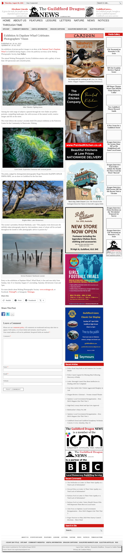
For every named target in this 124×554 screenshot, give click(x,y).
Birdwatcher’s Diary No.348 (76, 410)
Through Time (12, 25)
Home (6, 20)
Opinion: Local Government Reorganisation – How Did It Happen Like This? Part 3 (84, 511)
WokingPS (13, 292)
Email (5, 374)
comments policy (18, 327)
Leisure (51, 20)
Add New (87, 547)
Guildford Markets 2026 (77, 29)
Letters (65, 20)
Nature (79, 20)
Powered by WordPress (97, 547)
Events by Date (36, 537)
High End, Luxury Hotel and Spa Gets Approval (83, 405)
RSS (116, 542)
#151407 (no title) (12, 542)
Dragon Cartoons (57, 29)
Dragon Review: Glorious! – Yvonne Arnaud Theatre (84, 394)
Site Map (6, 29)
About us (19, 20)
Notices (103, 20)
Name (5, 367)
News (91, 20)
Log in (78, 547)
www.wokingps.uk (46, 290)
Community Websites (20, 29)
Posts (81, 547)
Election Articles (97, 29)
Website (5, 381)
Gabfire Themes (116, 547)
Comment (7, 336)
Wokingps (30, 292)
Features (36, 20)
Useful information (39, 29)
